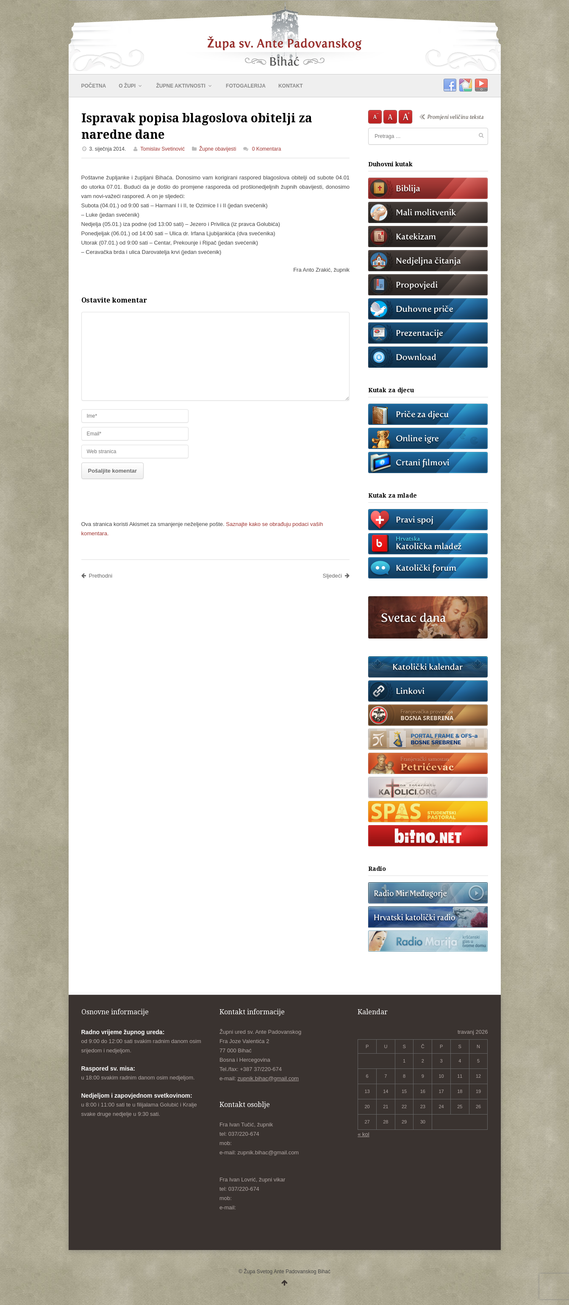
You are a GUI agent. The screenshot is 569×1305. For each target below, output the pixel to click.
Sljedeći (336, 576)
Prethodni (97, 576)
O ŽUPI (131, 86)
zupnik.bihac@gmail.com (268, 1078)
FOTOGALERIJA (246, 86)
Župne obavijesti (217, 149)
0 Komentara (266, 149)
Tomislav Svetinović (162, 149)
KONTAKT (290, 86)
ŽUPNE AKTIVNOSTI (185, 86)
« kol (363, 1134)
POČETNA (93, 86)
